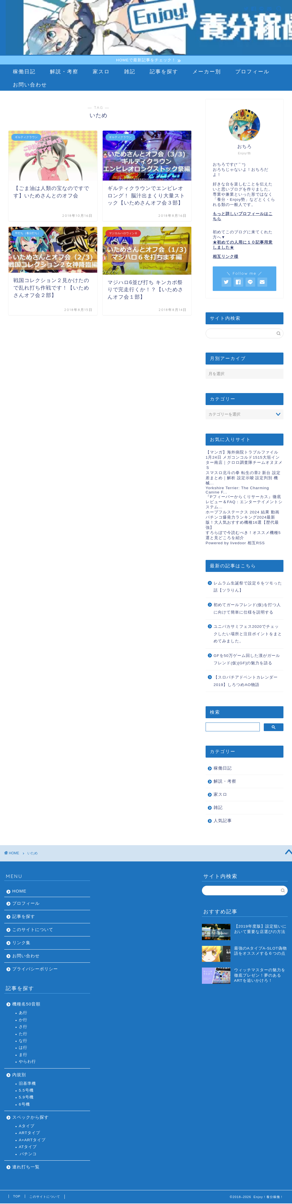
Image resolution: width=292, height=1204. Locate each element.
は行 (23, 1048)
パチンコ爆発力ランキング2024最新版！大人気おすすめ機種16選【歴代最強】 (242, 523)
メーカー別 (206, 72)
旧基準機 (27, 1084)
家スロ (101, 72)
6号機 (24, 1105)
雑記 (129, 72)
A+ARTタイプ (32, 1140)
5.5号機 (26, 1091)
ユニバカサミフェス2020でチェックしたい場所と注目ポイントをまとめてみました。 (248, 634)
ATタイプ (28, 1147)
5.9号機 (26, 1098)
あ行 (23, 1013)
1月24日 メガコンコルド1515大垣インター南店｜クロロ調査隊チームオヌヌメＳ (244, 463)
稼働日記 (24, 72)
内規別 (19, 1075)
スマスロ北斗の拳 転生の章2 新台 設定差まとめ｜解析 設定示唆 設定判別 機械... (243, 478)
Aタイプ (27, 1126)
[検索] (232, 728)
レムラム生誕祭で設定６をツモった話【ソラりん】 (248, 587)
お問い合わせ (30, 85)
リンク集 (21, 943)
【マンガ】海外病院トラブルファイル (242, 453)
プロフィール (252, 72)
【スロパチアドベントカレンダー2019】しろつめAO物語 (246, 681)
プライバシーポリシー (35, 969)
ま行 (23, 1055)
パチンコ (28, 1154)
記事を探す (164, 72)
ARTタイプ (29, 1134)
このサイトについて (32, 930)
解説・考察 (64, 72)
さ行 (23, 1027)
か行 (23, 1020)
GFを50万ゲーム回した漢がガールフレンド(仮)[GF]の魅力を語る (247, 660)
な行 (23, 1041)
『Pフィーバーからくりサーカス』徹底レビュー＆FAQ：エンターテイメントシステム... (244, 502)
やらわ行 (27, 1062)
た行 (23, 1034)
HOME (19, 891)
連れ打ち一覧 (26, 1167)
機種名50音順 (26, 1004)
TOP (17, 1197)
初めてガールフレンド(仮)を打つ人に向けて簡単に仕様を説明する (247, 609)
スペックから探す (30, 1117)
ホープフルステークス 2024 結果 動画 (242, 513)
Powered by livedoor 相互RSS (235, 543)
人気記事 (223, 821)
